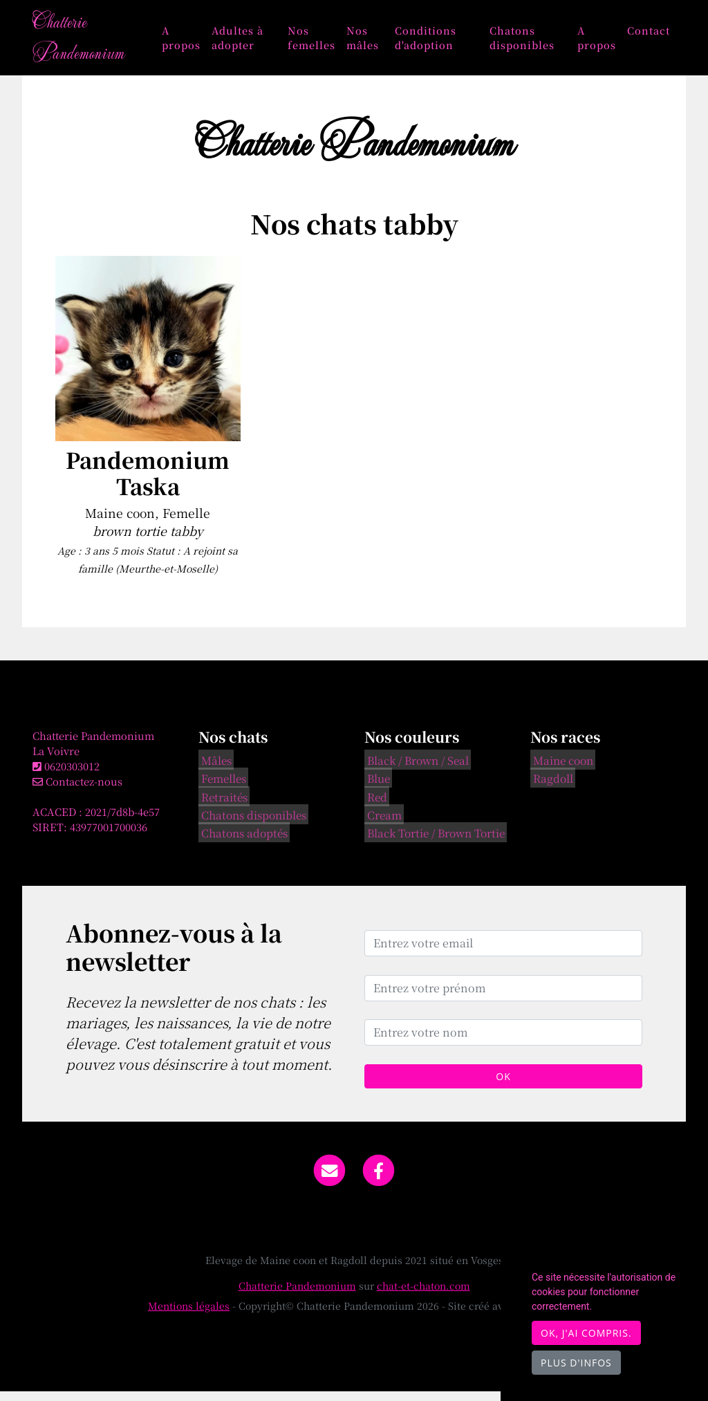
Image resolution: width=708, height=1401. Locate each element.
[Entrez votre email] (503, 952)
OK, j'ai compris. (586, 1332)
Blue (375, 787)
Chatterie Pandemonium (85, 41)
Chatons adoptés (241, 841)
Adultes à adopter (251, 42)
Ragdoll (550, 787)
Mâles (213, 769)
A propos (195, 42)
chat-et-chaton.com (423, 1295)
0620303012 (72, 775)
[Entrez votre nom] (503, 1041)
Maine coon (560, 769)
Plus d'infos (576, 1362)
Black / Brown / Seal (415, 769)
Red (374, 805)
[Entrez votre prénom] (503, 997)
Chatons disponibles (526, 42)
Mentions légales (189, 1315)
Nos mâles (373, 42)
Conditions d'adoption (434, 42)
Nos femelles (322, 42)
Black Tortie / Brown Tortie (433, 841)
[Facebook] (379, 1178)
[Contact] (329, 1178)
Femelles (220, 787)
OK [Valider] (503, 1085)
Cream (381, 823)
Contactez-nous (77, 790)
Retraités (221, 805)
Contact (648, 34)
